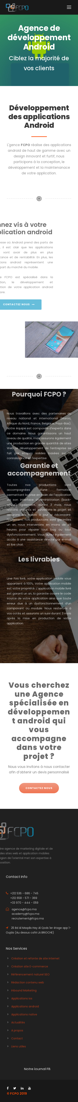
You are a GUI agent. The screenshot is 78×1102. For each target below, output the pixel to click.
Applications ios (21, 998)
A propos (17, 1030)
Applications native (24, 1014)
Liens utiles (18, 1046)
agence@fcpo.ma (24, 909)
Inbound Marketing (24, 990)
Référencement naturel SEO (30, 974)
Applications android (25, 1006)
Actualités (18, 1022)
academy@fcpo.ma (25, 914)
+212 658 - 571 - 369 (23, 898)
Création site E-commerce (29, 966)
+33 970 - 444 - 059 (24, 903)
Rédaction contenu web (27, 982)
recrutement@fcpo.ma (28, 918)
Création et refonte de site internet (35, 958)
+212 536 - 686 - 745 (24, 893)
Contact (17, 1038)
